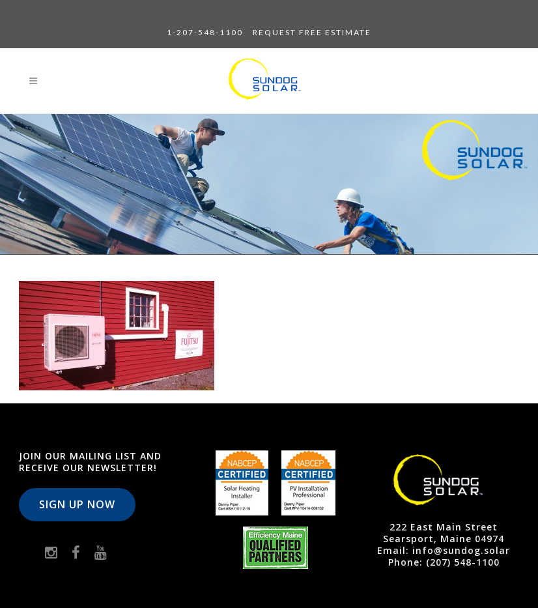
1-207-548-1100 (205, 32)
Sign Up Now (77, 504)
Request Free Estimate (312, 32)
